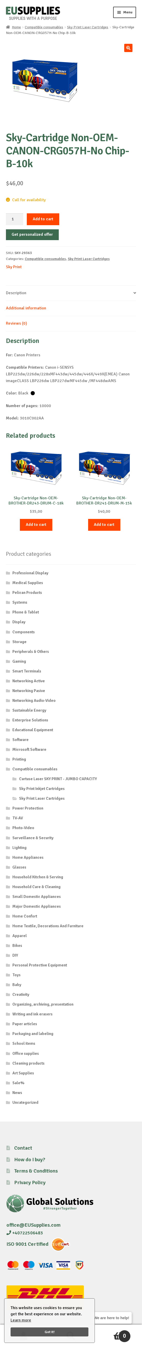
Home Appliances (28, 857)
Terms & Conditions (36, 1171)
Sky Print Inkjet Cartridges (42, 788)
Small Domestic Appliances (36, 896)
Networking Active (28, 681)
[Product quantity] (14, 219)
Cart (112, 1334)
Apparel (19, 935)
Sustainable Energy (29, 710)
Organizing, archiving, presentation (42, 1004)
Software (20, 739)
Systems (19, 602)
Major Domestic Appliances (36, 906)
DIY (15, 955)
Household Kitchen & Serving (37, 877)
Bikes (17, 945)
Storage (19, 641)
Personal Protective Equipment (39, 965)
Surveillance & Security (33, 837)
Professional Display (30, 573)
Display (19, 622)
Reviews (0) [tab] (16, 323)
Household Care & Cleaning (36, 886)
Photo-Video (23, 827)
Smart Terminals (26, 671)
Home (16, 27)
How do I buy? (29, 1159)
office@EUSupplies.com (33, 1225)
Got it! (50, 1331)
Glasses (19, 867)
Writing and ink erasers (32, 1014)
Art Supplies (23, 1073)
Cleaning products (28, 1063)
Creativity (20, 994)
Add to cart (43, 219)
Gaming (19, 661)
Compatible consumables (44, 27)
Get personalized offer (32, 234)
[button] (128, 48)
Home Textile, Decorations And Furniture (47, 926)
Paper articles (24, 1023)
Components (23, 632)
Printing (19, 759)
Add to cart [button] (36, 524)
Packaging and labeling (32, 1033)
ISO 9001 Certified (27, 1244)
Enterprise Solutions (30, 720)
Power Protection (27, 808)
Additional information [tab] (26, 308)
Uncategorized (25, 1102)
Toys (16, 975)
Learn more (21, 1320)
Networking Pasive (28, 690)
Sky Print (14, 267)
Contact (23, 1148)
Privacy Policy (30, 1182)
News (17, 1092)
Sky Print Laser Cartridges (87, 27)
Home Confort (24, 916)
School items (23, 1043)
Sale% (18, 1082)
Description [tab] (16, 293)
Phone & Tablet (25, 612)
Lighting (19, 847)
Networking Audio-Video (34, 700)
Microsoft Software (29, 749)
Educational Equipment (32, 730)
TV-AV (17, 818)
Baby (16, 984)
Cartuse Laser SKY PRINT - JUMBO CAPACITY (58, 778)
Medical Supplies (27, 582)
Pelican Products (27, 592)
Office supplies (25, 1053)
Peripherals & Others (30, 651)
